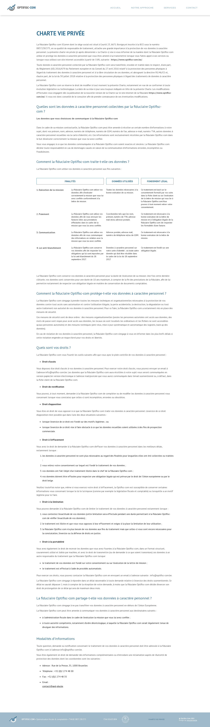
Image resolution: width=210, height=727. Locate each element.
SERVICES (170, 7)
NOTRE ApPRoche (142, 7)
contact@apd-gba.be (52, 686)
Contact (192, 7)
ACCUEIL (115, 7)
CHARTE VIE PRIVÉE (156, 719)
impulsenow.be (192, 720)
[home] (21, 7)
